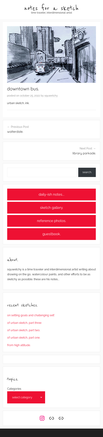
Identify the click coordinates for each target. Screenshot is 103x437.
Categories (14, 388)
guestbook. (51, 234)
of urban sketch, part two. (23, 330)
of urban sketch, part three (24, 322)
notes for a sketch (51, 8)
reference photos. (51, 221)
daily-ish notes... (51, 194)
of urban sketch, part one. (23, 337)
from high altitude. (19, 345)
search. (87, 172)
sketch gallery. (51, 207)
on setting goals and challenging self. (31, 315)
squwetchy (51, 95)
